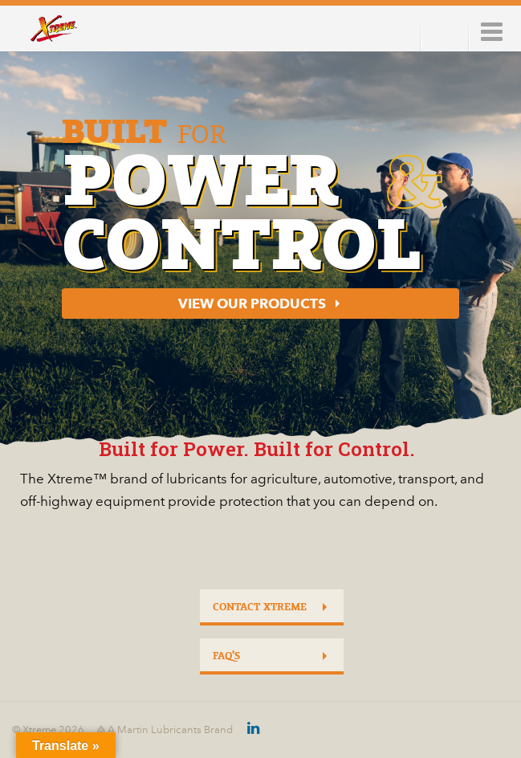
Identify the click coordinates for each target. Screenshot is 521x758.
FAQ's (226, 656)
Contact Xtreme (260, 607)
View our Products (252, 303)
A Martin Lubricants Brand (165, 729)
